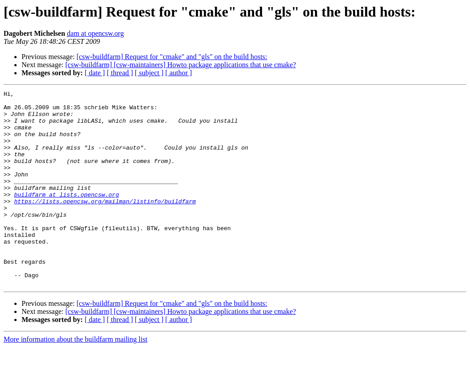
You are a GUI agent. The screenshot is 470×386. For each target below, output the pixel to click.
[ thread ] (120, 73)
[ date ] (95, 73)
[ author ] (178, 73)
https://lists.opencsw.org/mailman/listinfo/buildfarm (105, 224)
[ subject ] (149, 73)
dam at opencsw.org (95, 33)
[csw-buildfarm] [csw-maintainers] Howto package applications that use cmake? (180, 65)
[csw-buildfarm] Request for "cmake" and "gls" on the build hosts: (172, 56)
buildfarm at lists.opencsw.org (66, 216)
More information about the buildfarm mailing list (75, 378)
